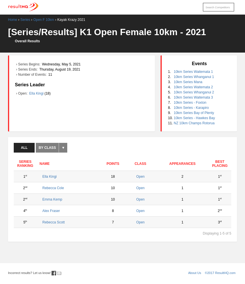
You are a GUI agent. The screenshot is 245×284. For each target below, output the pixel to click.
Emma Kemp (52, 199)
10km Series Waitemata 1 (193, 72)
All (24, 148)
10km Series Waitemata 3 (193, 97)
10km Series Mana (188, 82)
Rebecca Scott (53, 222)
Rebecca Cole (53, 188)
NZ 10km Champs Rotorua (194, 123)
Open (140, 177)
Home (12, 20)
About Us (194, 273)
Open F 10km (43, 20)
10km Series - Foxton (190, 103)
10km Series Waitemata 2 (193, 87)
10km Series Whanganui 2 (194, 92)
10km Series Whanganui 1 (194, 77)
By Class (47, 148)
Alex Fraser (51, 211)
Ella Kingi (36, 93)
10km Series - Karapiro (191, 108)
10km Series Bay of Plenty (194, 113)
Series (25, 20)
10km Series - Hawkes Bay (194, 118)
